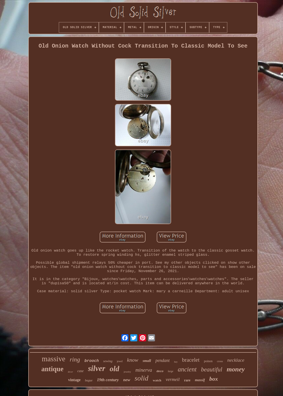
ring (75, 359)
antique (52, 369)
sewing (108, 361)
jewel (120, 361)
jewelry (127, 371)
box (213, 379)
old (114, 369)
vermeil (173, 379)
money (236, 369)
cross (220, 361)
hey (176, 361)
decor (70, 372)
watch (157, 380)
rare (187, 380)
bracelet (190, 360)
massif (200, 380)
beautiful (211, 369)
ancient (187, 369)
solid (141, 378)
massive (53, 359)
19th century (108, 379)
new (126, 379)
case (80, 371)
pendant (162, 360)
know (132, 360)
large (170, 371)
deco (160, 371)
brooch (91, 361)
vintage (74, 380)
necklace (235, 360)
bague (88, 380)
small (147, 361)
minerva (143, 370)
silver (96, 368)
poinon (208, 361)
